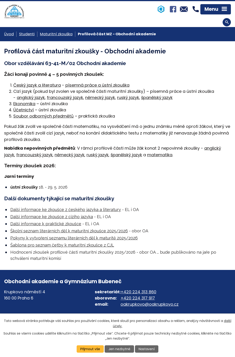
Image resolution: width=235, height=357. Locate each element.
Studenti (27, 34)
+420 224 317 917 (137, 298)
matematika (159, 155)
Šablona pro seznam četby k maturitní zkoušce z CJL (62, 245)
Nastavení (147, 349)
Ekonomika (24, 104)
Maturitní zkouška (56, 34)
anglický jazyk (31, 97)
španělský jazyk (157, 97)
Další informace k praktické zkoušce (45, 223)
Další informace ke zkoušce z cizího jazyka (51, 216)
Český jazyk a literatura (37, 85)
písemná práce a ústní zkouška (97, 85)
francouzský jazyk (65, 97)
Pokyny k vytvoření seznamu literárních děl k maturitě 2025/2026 (74, 238)
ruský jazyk (128, 97)
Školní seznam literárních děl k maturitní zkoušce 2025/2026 (69, 230)
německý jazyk (100, 97)
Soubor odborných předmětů (43, 116)
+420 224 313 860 (138, 292)
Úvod (9, 34)
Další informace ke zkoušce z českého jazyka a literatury (65, 209)
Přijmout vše (90, 349)
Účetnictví (23, 110)
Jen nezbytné (119, 349)
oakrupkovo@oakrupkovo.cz (149, 304)
